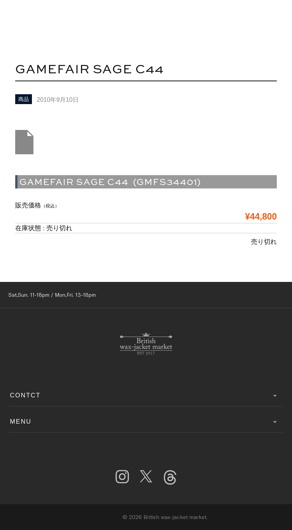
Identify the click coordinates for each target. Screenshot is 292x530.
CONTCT (25, 395)
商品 (23, 99)
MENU (21, 421)
